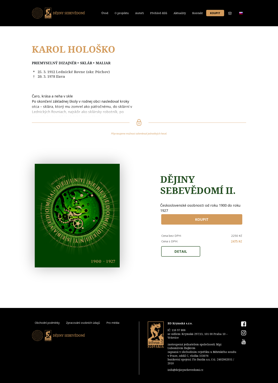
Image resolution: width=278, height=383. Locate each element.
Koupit (215, 13)
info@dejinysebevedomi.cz (185, 370)
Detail (180, 251)
